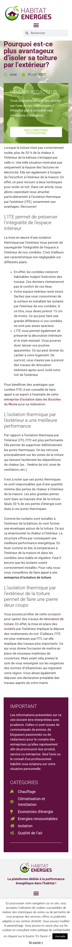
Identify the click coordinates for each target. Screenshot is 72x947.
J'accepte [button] (60, 936)
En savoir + (36, 942)
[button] (36, 25)
